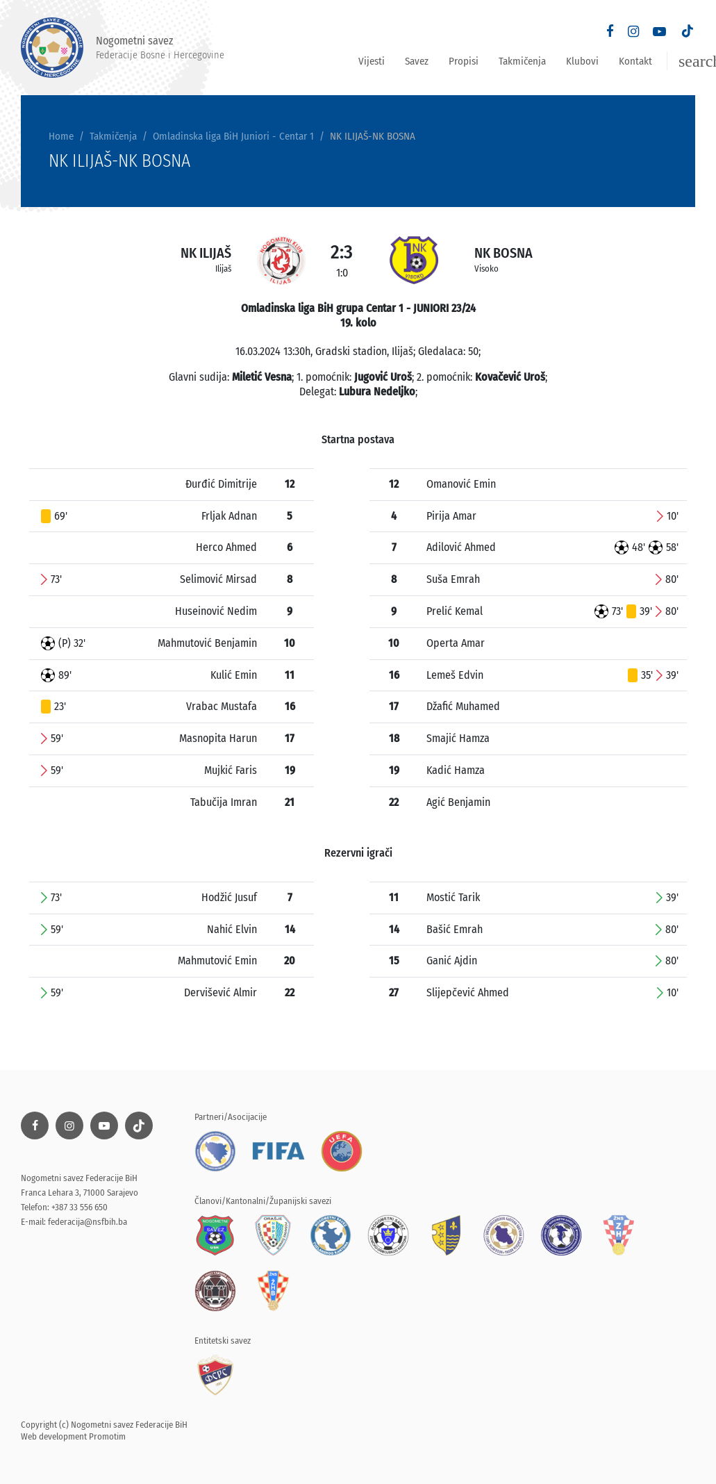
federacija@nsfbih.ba (87, 1222)
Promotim (107, 1436)
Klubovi (582, 61)
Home (61, 136)
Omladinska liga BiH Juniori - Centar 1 (233, 136)
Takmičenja (522, 61)
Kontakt (635, 61)
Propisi (463, 61)
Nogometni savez (122, 47)
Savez (416, 61)
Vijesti (371, 61)
